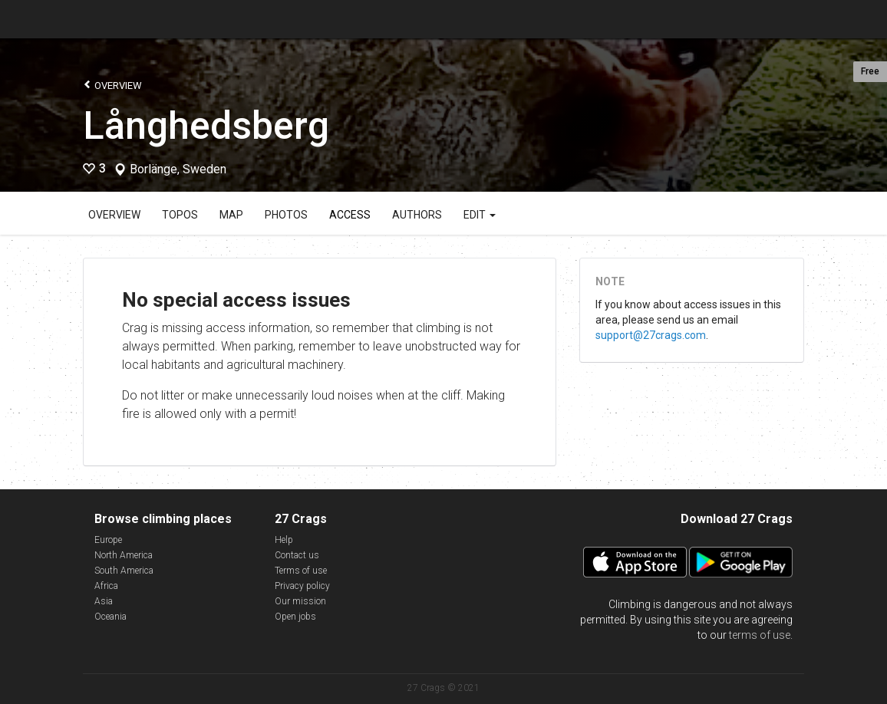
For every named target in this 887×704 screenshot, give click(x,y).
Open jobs (295, 616)
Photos (286, 215)
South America (123, 570)
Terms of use (301, 570)
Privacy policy (302, 586)
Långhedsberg (206, 126)
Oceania (110, 616)
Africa (106, 586)
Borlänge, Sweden (178, 169)
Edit (479, 215)
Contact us (297, 555)
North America (123, 555)
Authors (417, 215)
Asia (103, 601)
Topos (180, 215)
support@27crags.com (650, 335)
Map (231, 215)
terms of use (759, 635)
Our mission (300, 601)
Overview (112, 84)
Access (350, 215)
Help (284, 540)
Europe (108, 540)
